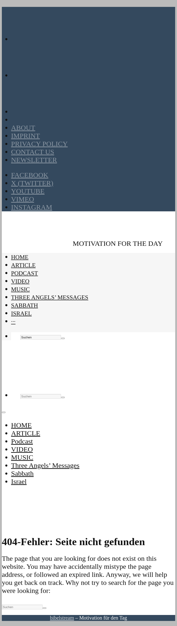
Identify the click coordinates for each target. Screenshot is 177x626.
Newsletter (34, 160)
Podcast (24, 273)
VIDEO (20, 281)
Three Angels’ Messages (49, 297)
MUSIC (20, 289)
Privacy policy (39, 144)
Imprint (25, 136)
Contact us (32, 152)
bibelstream (62, 618)
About (23, 128)
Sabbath (24, 305)
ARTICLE (23, 265)
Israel (21, 313)
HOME (19, 257)
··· (13, 321)
